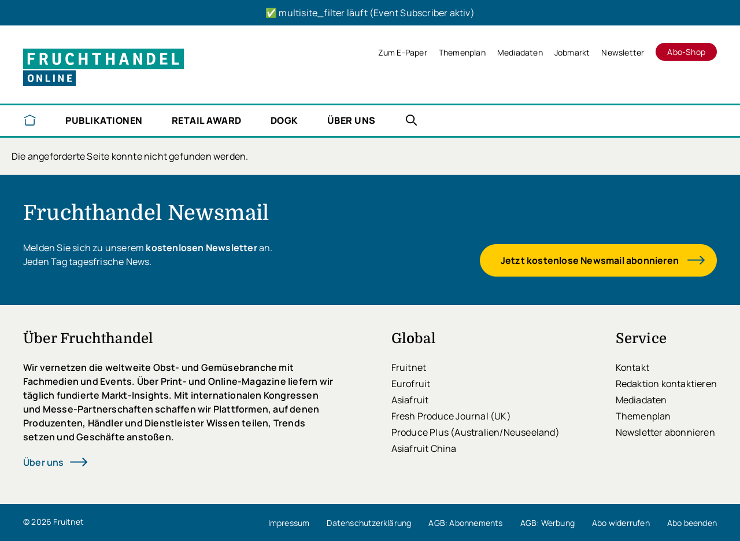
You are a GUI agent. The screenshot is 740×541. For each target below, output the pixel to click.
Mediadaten (520, 52)
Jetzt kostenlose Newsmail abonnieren (590, 260)
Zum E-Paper (402, 52)
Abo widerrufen (621, 522)
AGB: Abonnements (465, 522)
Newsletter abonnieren (665, 432)
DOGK (284, 120)
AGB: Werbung (547, 522)
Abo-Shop (686, 51)
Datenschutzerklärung (369, 522)
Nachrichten (411, 120)
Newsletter (622, 52)
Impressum (289, 522)
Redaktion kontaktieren (666, 383)
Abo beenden (692, 522)
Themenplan (462, 52)
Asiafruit (410, 399)
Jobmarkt (572, 52)
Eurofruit (411, 383)
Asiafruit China (424, 448)
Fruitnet (409, 367)
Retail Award (207, 120)
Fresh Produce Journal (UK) (451, 416)
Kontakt (632, 367)
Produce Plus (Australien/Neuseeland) (475, 432)
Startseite (29, 120)
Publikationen (104, 120)
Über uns (351, 120)
